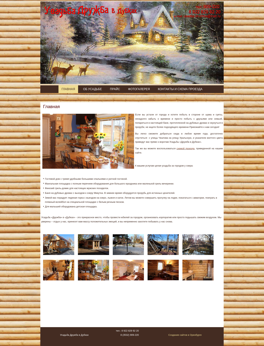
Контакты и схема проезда (180, 89)
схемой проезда (186, 148)
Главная (68, 89)
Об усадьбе (92, 89)
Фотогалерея (139, 89)
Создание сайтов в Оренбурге (185, 335)
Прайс (115, 89)
